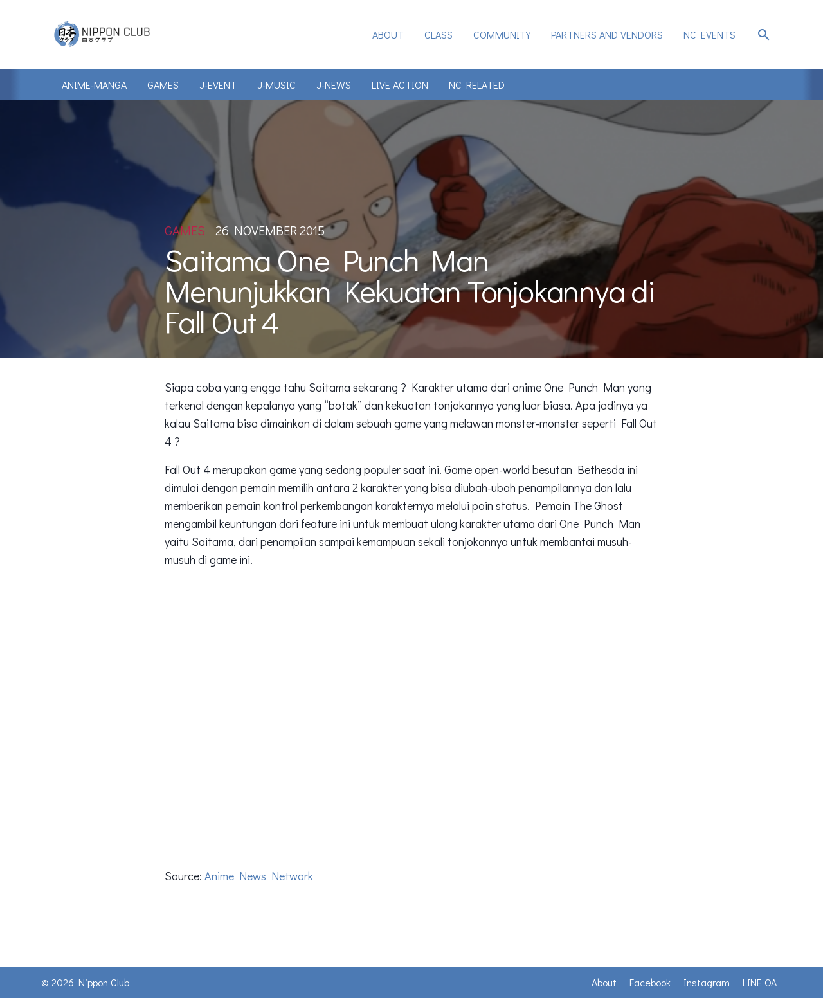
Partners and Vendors (607, 34)
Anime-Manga (94, 84)
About (388, 34)
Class (438, 34)
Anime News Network (258, 876)
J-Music (276, 84)
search (764, 34)
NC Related (477, 84)
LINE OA (760, 982)
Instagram (706, 982)
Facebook (650, 982)
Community (501, 34)
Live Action (400, 84)
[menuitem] (388, 34)
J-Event (218, 84)
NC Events (709, 34)
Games (163, 84)
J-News (333, 84)
